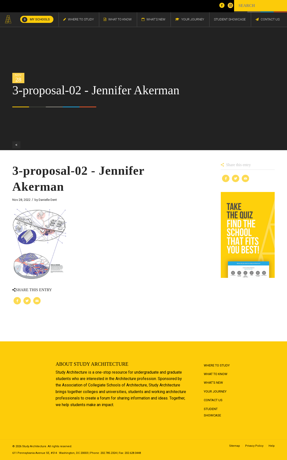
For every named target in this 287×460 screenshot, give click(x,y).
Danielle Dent (48, 200)
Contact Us (213, 400)
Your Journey (215, 391)
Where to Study (217, 365)
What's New (213, 382)
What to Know (215, 374)
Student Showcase (212, 412)
